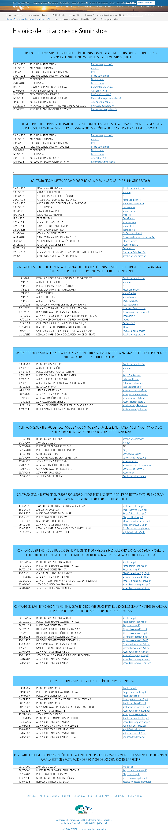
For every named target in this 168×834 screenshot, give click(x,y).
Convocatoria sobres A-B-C (135, 312)
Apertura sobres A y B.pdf (134, 390)
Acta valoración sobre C (133, 401)
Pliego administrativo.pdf (134, 565)
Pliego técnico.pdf (131, 569)
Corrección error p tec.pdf (134, 778)
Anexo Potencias (130, 300)
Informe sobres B (130, 240)
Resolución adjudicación (134, 476)
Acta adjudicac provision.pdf (136, 721)
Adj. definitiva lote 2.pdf (133, 729)
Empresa (31, 796)
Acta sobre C (128, 472)
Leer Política (131, 3)
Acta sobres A (129, 222)
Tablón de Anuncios (49, 796)
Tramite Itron (128, 229)
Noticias (66, 796)
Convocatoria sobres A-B (103, 86)
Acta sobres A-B (99, 90)
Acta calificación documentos (136, 465)
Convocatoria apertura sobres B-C (138, 237)
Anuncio (95, 68)
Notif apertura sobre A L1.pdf (136, 706)
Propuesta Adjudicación (133, 252)
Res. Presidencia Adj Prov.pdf (136, 528)
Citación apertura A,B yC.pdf (136, 573)
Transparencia (135, 796)
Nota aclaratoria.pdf (131, 386)
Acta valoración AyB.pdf (133, 398)
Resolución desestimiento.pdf (136, 781)
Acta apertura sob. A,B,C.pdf (135, 577)
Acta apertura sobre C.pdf (134, 714)
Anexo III (126, 214)
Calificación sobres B (101, 94)
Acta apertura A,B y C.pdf (134, 524)
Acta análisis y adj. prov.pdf (135, 655)
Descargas (79, 796)
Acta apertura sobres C (102, 101)
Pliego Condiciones (100, 75)
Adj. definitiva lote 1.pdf (133, 532)
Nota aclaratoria (130, 304)
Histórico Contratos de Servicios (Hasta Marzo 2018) (75, 19)
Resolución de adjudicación (104, 109)
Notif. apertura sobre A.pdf (135, 699)
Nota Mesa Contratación (133, 308)
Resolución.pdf (129, 562)
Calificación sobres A (132, 233)
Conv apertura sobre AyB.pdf (136, 644)
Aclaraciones (128, 211)
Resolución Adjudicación (103, 161)
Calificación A (128, 323)
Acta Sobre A (128, 315)
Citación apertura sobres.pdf (136, 521)
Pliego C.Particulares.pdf (134, 513)
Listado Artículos (130, 379)
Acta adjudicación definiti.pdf (136, 662)
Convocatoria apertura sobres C (106, 98)
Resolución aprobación (133, 438)
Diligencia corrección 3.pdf (135, 636)
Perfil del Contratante (100, 796)
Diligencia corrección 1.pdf (134, 629)
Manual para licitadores (110, 19)
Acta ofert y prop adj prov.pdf (136, 580)
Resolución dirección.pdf (134, 703)
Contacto (119, 796)
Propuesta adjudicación (102, 105)
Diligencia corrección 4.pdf (135, 640)
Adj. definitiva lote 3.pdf (133, 736)
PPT (93, 71)
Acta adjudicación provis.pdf (136, 584)
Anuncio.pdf (128, 766)
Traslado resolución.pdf (133, 506)
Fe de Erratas (128, 218)
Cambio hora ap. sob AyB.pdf (136, 647)
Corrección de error (131, 453)
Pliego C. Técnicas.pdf (132, 517)
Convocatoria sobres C (133, 468)
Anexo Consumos (130, 297)
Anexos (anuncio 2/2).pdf (134, 509)
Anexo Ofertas (129, 293)
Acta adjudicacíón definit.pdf (136, 588)
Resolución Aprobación (102, 64)
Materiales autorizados (133, 203)
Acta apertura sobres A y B (135, 394)
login (162, 6)
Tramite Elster (129, 226)
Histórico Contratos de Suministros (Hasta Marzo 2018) (28, 19)
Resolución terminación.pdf (135, 718)
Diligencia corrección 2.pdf (135, 633)
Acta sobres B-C (130, 244)
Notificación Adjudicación (134, 409)
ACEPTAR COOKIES (146, 3)
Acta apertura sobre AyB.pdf (136, 710)
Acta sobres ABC (99, 157)
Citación (126, 319)
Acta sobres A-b (130, 461)
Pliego (125, 450)
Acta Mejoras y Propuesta (134, 405)
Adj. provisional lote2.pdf (134, 725)
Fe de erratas (97, 79)
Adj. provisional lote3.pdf (134, 733)
